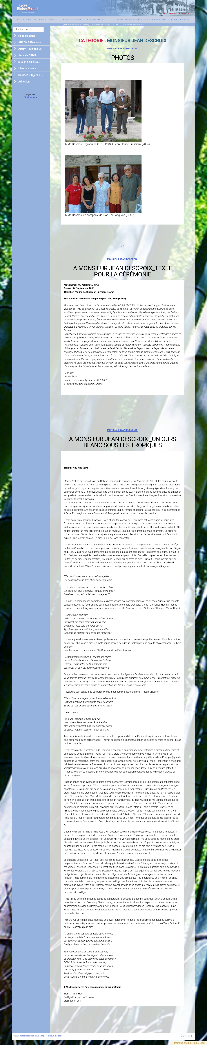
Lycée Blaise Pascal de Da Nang (32, 1041)
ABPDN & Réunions (29, 46)
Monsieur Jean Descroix (122, 52)
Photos (122, 61)
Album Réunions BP (30, 52)
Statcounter (31, 101)
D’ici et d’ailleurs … (29, 65)
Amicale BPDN (27, 59)
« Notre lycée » (27, 72)
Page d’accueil (27, 39)
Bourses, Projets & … (30, 78)
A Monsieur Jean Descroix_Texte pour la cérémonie (122, 276)
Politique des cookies (55, 1040)
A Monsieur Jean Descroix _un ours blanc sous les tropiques (122, 447)
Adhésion (24, 85)
